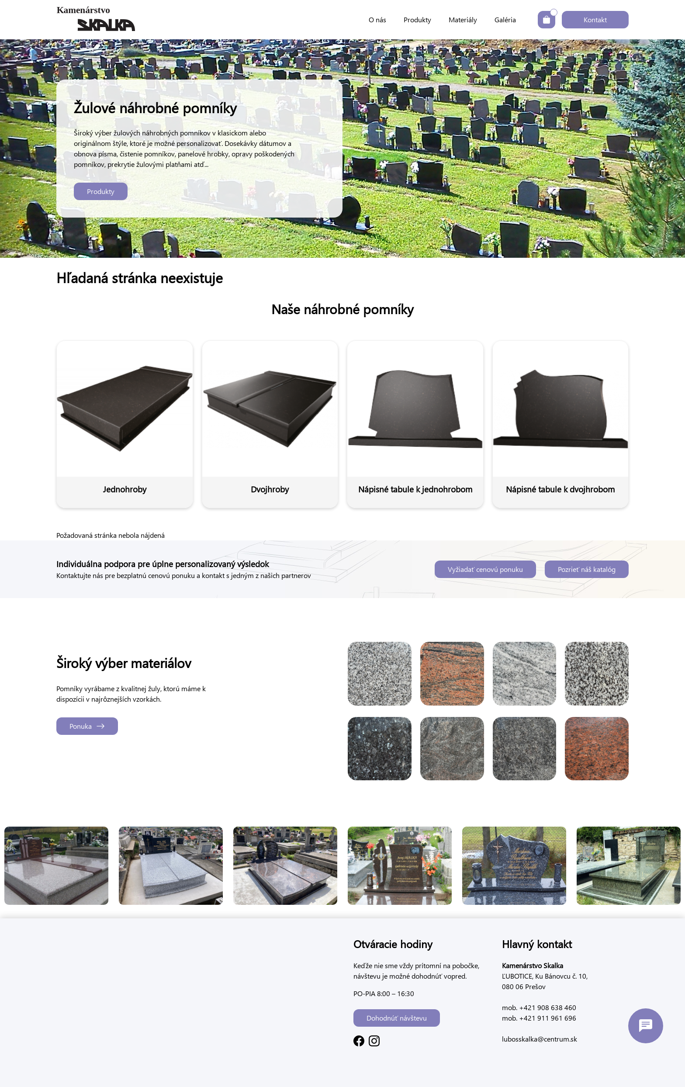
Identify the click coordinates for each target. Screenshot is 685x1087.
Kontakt (595, 19)
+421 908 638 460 (546, 1007)
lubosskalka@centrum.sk (539, 1038)
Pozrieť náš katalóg (587, 569)
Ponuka (87, 725)
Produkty (417, 19)
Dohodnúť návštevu (397, 1017)
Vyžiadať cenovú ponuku (485, 569)
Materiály (463, 19)
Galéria (505, 19)
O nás (377, 19)
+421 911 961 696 (546, 1017)
